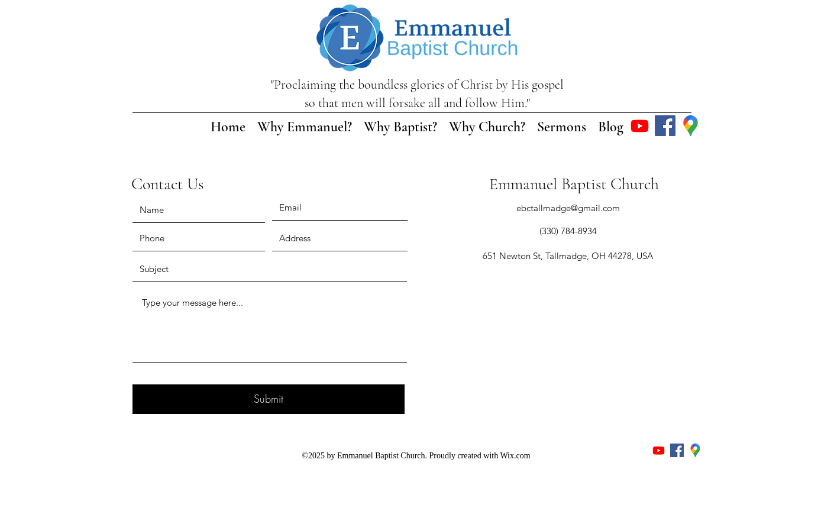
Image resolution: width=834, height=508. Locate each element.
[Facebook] (665, 125)
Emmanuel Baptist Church (574, 184)
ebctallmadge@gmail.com (568, 207)
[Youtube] (639, 125)
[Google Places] (690, 125)
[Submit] (268, 399)
